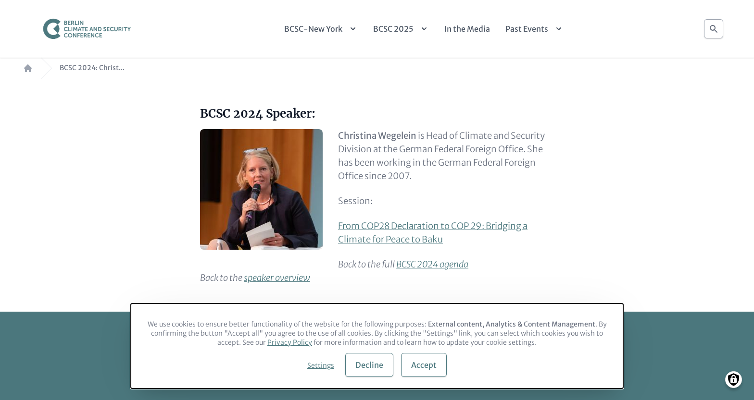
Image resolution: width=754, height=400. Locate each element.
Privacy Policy (289, 342)
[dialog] (377, 345)
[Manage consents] (733, 379)
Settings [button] (320, 365)
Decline (369, 365)
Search (713, 26)
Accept (424, 365)
